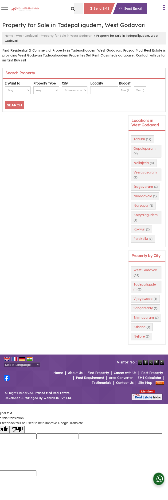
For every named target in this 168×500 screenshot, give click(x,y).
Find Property (98, 373)
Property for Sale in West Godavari (66, 35)
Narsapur (140, 205)
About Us (75, 373)
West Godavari (27, 35)
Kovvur (139, 229)
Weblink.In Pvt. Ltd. (57, 398)
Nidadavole (142, 196)
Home (9, 35)
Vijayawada (142, 299)
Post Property (152, 373)
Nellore (139, 336)
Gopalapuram (144, 148)
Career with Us (125, 373)
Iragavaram (143, 187)
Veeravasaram (145, 172)
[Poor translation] (17, 429)
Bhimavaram (143, 317)
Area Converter (121, 378)
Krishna (139, 327)
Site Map (145, 383)
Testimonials (101, 383)
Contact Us (124, 383)
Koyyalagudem (145, 215)
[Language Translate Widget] (22, 364)
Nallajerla (141, 163)
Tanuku (139, 139)
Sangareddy (143, 308)
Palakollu (140, 239)
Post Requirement (90, 378)
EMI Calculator (149, 378)
